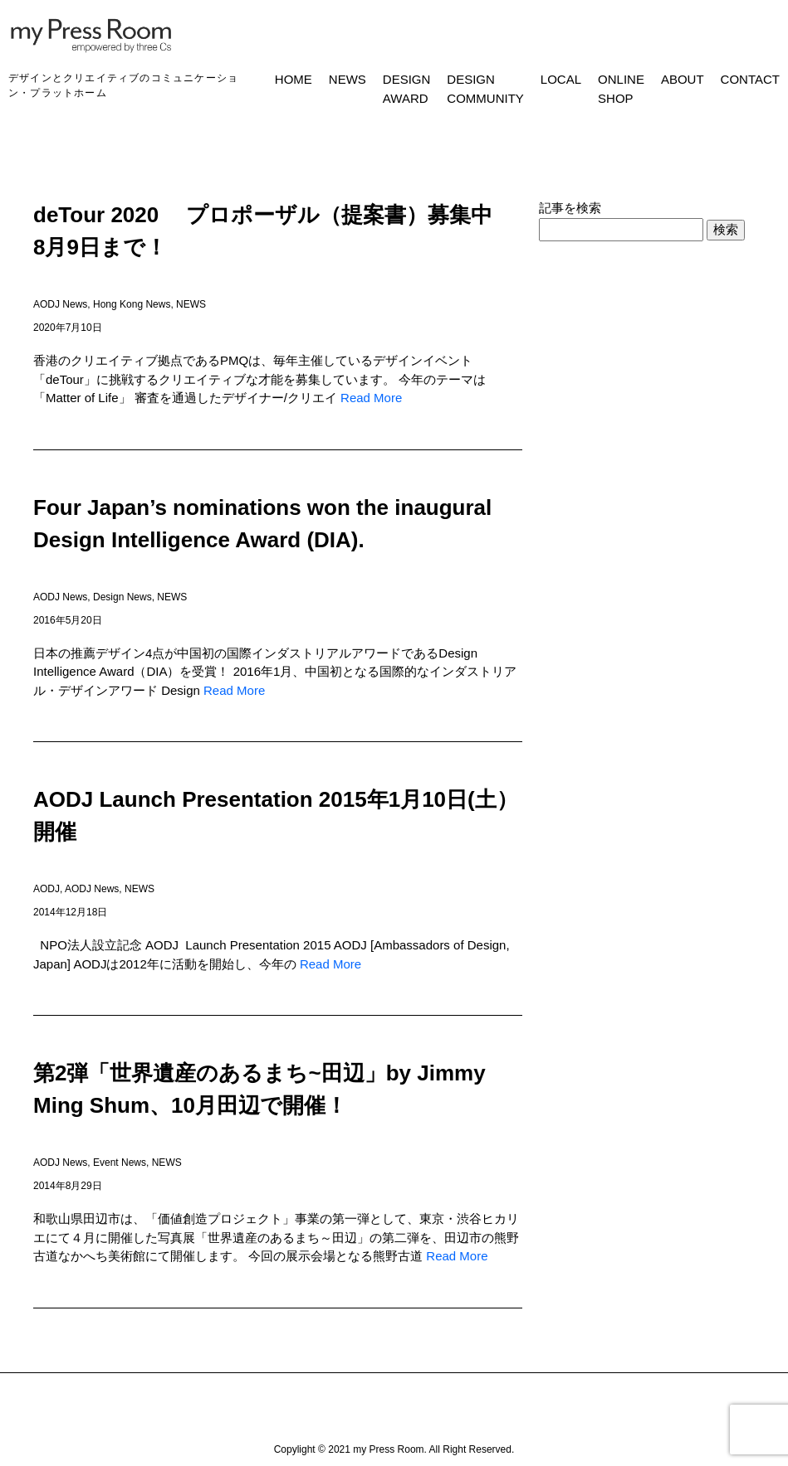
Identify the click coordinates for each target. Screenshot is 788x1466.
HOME (293, 79)
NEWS (347, 79)
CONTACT (750, 79)
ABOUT (682, 79)
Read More (371, 398)
